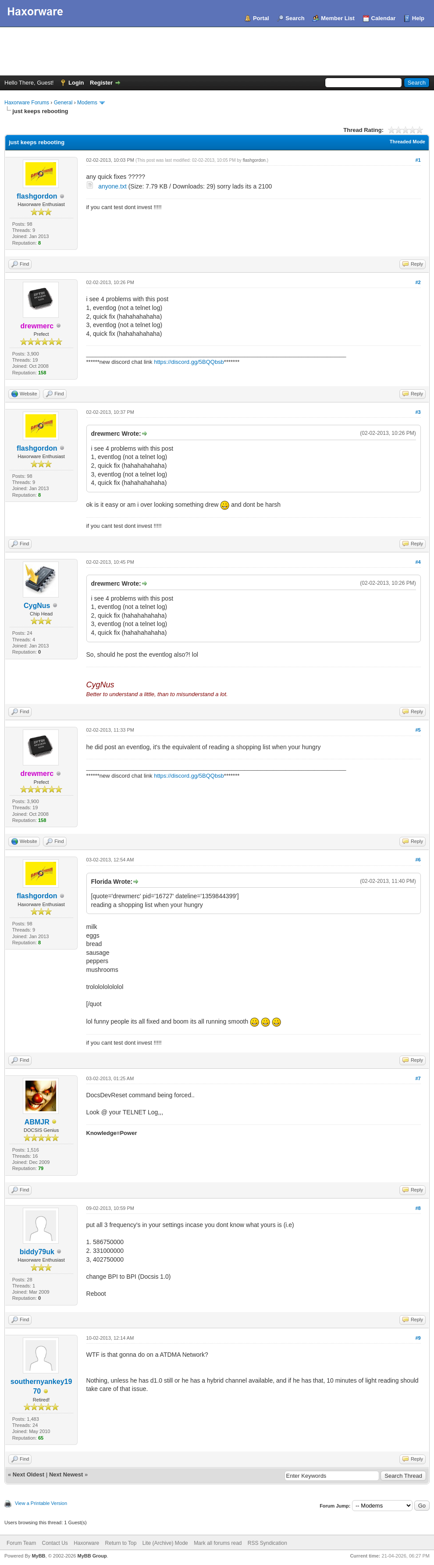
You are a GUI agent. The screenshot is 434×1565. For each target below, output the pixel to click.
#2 (417, 282)
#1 (417, 160)
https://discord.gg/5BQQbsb (189, 362)
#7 (417, 1078)
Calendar (383, 18)
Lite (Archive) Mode (165, 1543)
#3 (417, 412)
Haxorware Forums (26, 103)
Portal (261, 18)
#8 (417, 1208)
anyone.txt (112, 186)
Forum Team (21, 1543)
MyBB (38, 1555)
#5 (417, 730)
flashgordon (37, 196)
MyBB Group (92, 1555)
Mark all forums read (218, 1543)
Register (101, 82)
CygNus (37, 605)
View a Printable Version (41, 1503)
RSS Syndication (267, 1543)
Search (294, 18)
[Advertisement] (217, 51)
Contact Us (55, 1543)
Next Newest (66, 1474)
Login (76, 82)
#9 (417, 1338)
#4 (417, 562)
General (63, 103)
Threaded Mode (407, 141)
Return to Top (121, 1543)
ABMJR (37, 1122)
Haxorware (86, 1543)
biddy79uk (37, 1252)
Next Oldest (28, 1474)
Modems (87, 103)
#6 (417, 859)
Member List (338, 18)
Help (418, 18)
